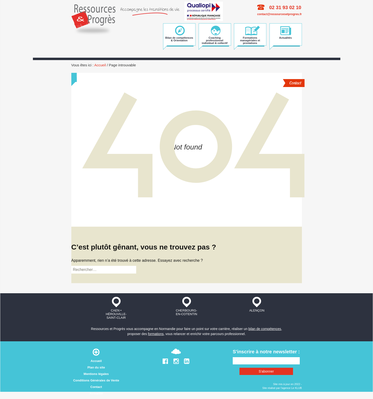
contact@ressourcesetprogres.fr (279, 14)
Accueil (100, 65)
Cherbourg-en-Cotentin (186, 306)
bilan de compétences (264, 329)
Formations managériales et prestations (250, 40)
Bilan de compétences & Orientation (179, 39)
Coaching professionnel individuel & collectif (214, 40)
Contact (295, 83)
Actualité (96, 393)
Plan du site (96, 367)
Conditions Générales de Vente (96, 380)
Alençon (256, 304)
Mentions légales (96, 374)
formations (156, 334)
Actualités (285, 37)
